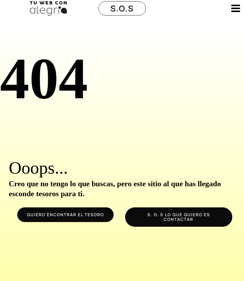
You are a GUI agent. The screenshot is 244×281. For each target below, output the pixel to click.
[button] (122, 8)
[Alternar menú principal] (235, 8)
